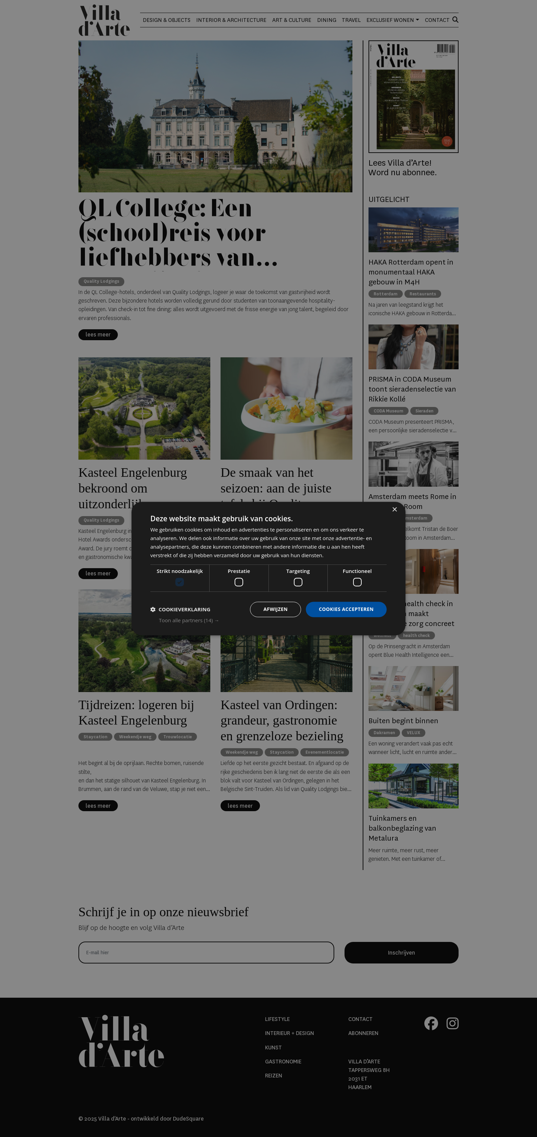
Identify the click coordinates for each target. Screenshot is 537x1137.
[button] (273, 620)
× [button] (394, 509)
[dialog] (268, 568)
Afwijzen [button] (275, 609)
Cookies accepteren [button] (346, 609)
